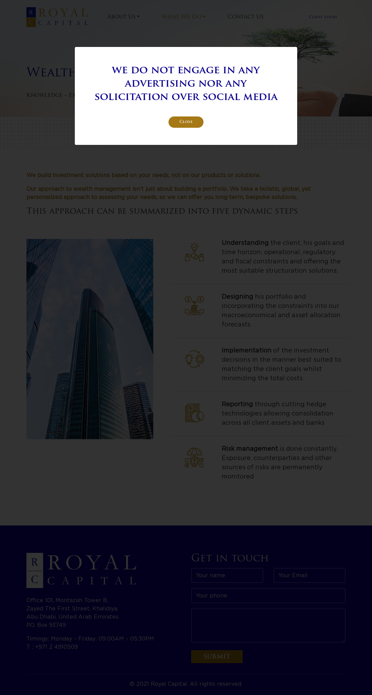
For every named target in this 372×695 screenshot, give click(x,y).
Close (186, 122)
